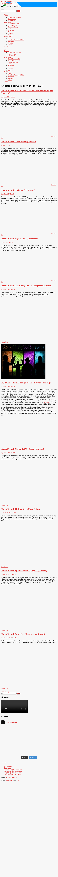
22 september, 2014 (6, 638)
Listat (9, 28)
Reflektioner (7, 36)
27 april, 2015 (5, 194)
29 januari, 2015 (5, 289)
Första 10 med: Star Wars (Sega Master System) (23, 634)
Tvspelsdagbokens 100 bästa (16, 40)
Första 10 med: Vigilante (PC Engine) (18, 190)
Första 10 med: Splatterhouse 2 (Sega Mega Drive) (24, 570)
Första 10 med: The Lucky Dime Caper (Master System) (26, 286)
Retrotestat (11, 30)
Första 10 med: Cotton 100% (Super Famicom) (22, 449)
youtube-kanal (48, 402)
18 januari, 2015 (5, 452)
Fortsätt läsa (4, 342)
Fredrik (13, 97)
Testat (9, 38)
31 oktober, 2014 (5, 574)
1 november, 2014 (6, 512)
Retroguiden (7, 768)
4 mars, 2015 (4, 242)
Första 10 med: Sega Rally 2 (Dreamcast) (19, 239)
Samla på (10, 35)
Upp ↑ (18, 780)
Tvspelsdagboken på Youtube (12, 774)
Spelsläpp (10, 43)
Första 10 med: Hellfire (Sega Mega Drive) (20, 509)
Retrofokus (7, 22)
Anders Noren (10, 780)
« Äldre (5, 692)
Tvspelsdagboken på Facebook (13, 769)
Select (6, 46)
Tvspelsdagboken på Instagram (13, 771)
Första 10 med (12, 19)
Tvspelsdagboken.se (6, 3)
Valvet (10, 44)
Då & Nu (10, 33)
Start (5, 14)
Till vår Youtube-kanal (14, 17)
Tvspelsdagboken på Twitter (12, 772)
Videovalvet (11, 20)
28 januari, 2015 (5, 386)
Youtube (6, 15)
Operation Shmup (13, 27)
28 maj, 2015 (4, 145)
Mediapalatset (8, 766)
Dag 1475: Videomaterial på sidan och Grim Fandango (26, 383)
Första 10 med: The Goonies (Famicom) (19, 141)
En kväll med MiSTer (14, 25)
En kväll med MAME (14, 23)
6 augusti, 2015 (5, 97)
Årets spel (11, 41)
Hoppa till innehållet (7, 1)
